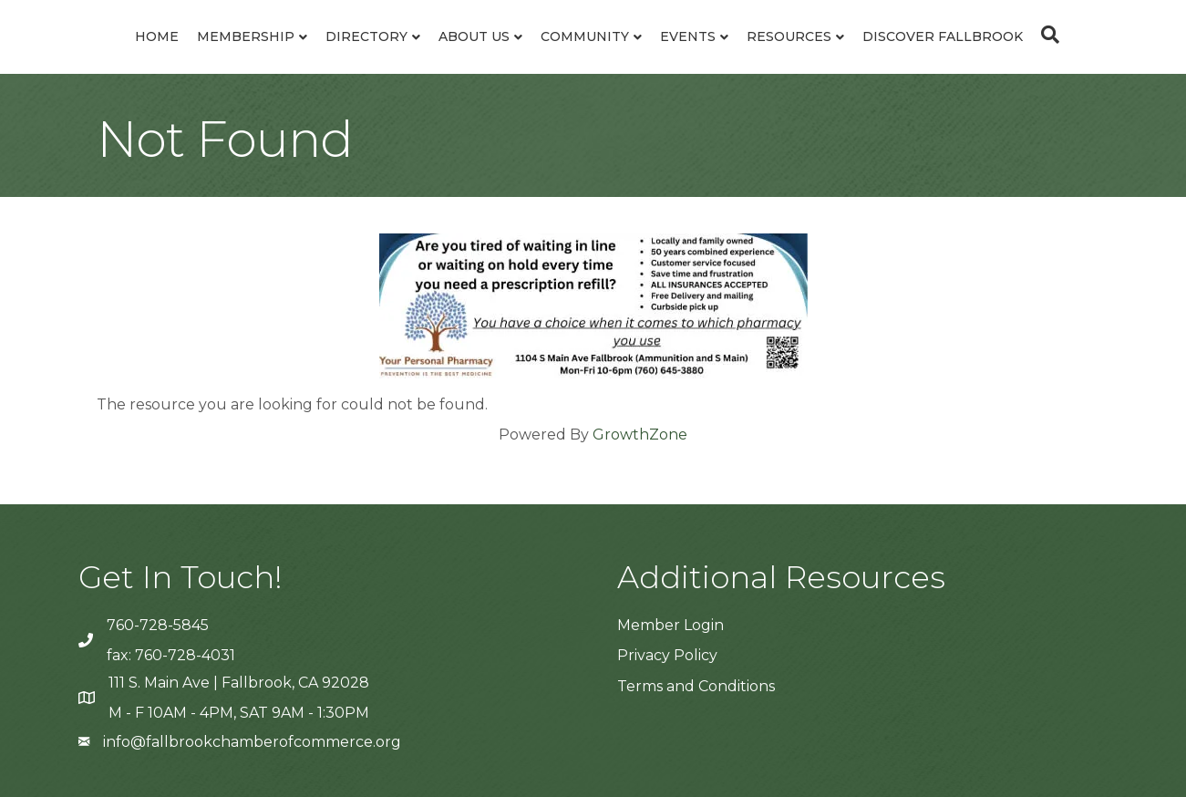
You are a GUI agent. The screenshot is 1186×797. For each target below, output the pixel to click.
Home (157, 36)
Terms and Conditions (696, 686)
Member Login (670, 625)
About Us (474, 36)
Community (585, 36)
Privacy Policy (667, 655)
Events (688, 36)
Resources (789, 36)
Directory (366, 36)
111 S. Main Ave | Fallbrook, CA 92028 (238, 682)
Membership (245, 36)
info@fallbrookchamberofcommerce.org (252, 741)
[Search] (1045, 35)
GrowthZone (640, 434)
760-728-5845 (158, 625)
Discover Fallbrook (942, 36)
